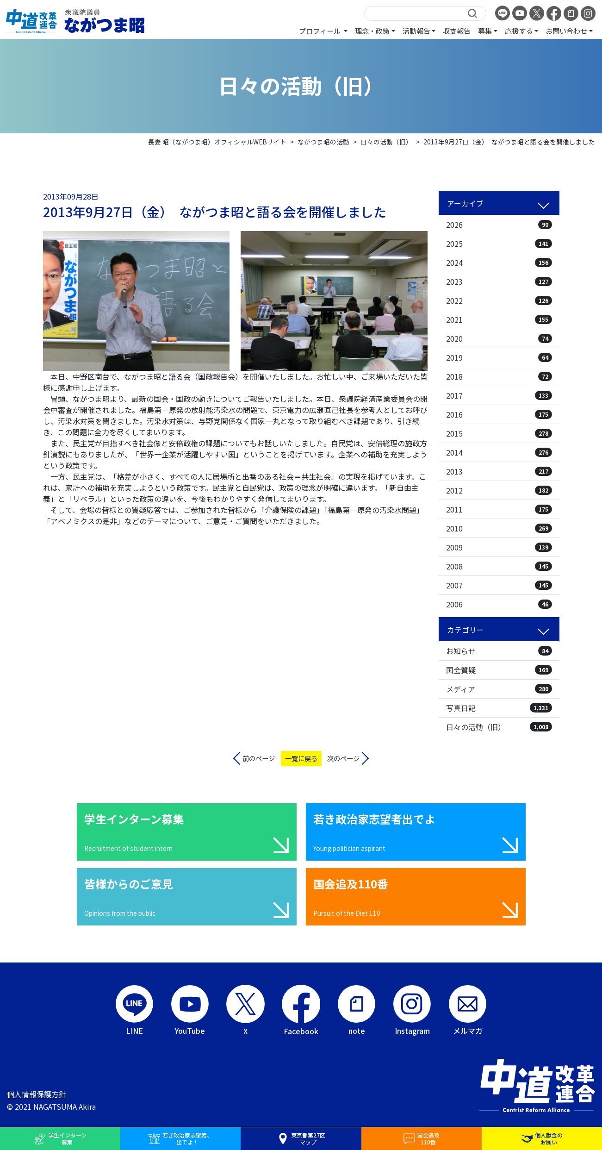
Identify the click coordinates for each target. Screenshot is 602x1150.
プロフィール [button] (320, 30)
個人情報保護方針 (36, 1094)
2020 (499, 338)
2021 (499, 319)
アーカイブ (465, 203)
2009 (499, 547)
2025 (499, 243)
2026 (499, 224)
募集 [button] (485, 30)
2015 (499, 433)
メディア (499, 688)
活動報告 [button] (416, 30)
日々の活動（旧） (499, 726)
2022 (499, 300)
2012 (499, 490)
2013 (499, 471)
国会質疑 (499, 669)
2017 (499, 395)
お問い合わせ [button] (566, 30)
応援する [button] (519, 30)
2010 (499, 528)
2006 (499, 604)
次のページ (343, 758)
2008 (499, 566)
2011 (499, 509)
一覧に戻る (301, 758)
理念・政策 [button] (372, 30)
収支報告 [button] (457, 30)
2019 (499, 357)
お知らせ (499, 650)
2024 (499, 262)
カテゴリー (465, 629)
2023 (499, 281)
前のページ (258, 758)
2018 (499, 376)
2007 (499, 585)
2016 (499, 414)
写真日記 (499, 707)
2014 (499, 452)
